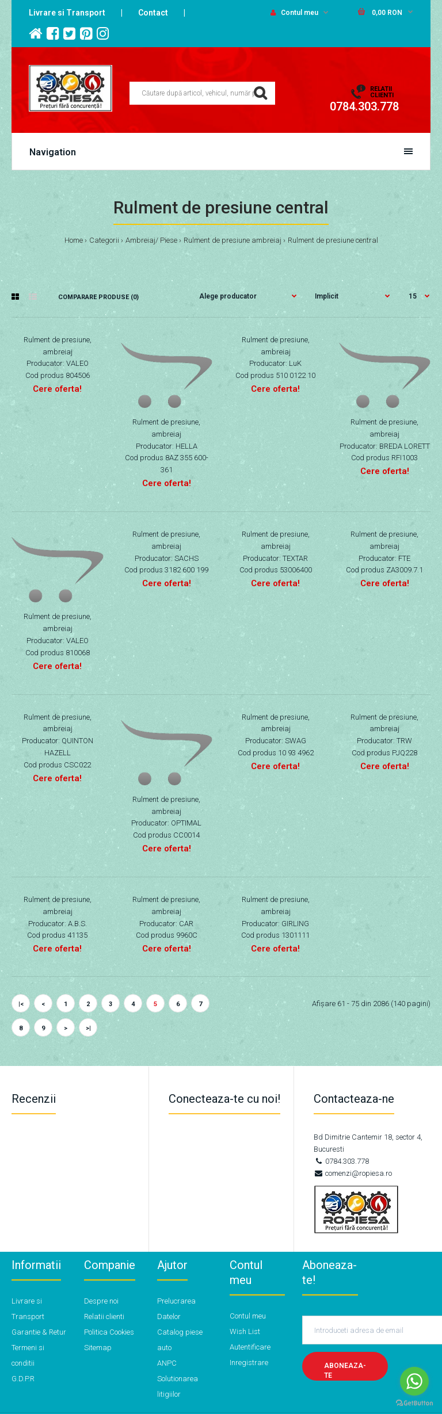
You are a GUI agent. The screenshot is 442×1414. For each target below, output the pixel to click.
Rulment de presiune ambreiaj (232, 240)
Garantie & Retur (39, 1332)
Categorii (104, 240)
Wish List (245, 1331)
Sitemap (98, 1347)
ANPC (167, 1363)
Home (73, 240)
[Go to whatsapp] (414, 1381)
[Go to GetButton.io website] (414, 1403)
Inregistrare (249, 1362)
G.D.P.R (23, 1378)
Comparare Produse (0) (98, 297)
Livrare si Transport (67, 12)
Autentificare (250, 1347)
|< (21, 1004)
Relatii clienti (104, 1316)
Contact (153, 12)
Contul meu (294, 13)
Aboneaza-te (345, 1370)
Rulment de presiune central (333, 240)
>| (88, 1028)
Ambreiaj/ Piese (151, 240)
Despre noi (101, 1301)
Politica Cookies (109, 1332)
